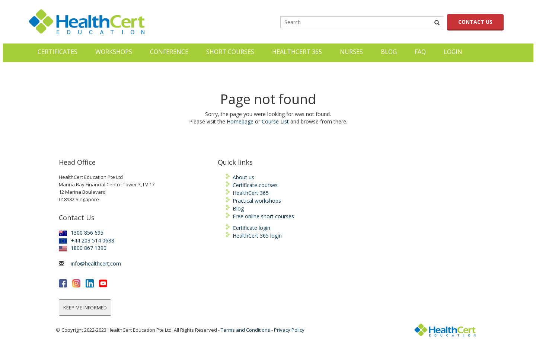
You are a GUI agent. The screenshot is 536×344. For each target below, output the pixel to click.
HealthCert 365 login (257, 235)
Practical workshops (257, 200)
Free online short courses (263, 216)
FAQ (420, 52)
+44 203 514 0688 (86, 240)
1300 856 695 (81, 232)
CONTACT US (475, 21)
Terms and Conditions (245, 330)
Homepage (240, 121)
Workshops (113, 52)
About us (243, 177)
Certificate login (251, 227)
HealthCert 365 (297, 52)
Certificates (57, 52)
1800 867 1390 (82, 247)
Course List (275, 121)
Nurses (351, 52)
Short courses (230, 52)
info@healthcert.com (96, 263)
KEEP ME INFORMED (85, 307)
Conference (169, 52)
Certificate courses (255, 185)
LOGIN (453, 52)
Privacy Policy (289, 330)
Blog (389, 52)
